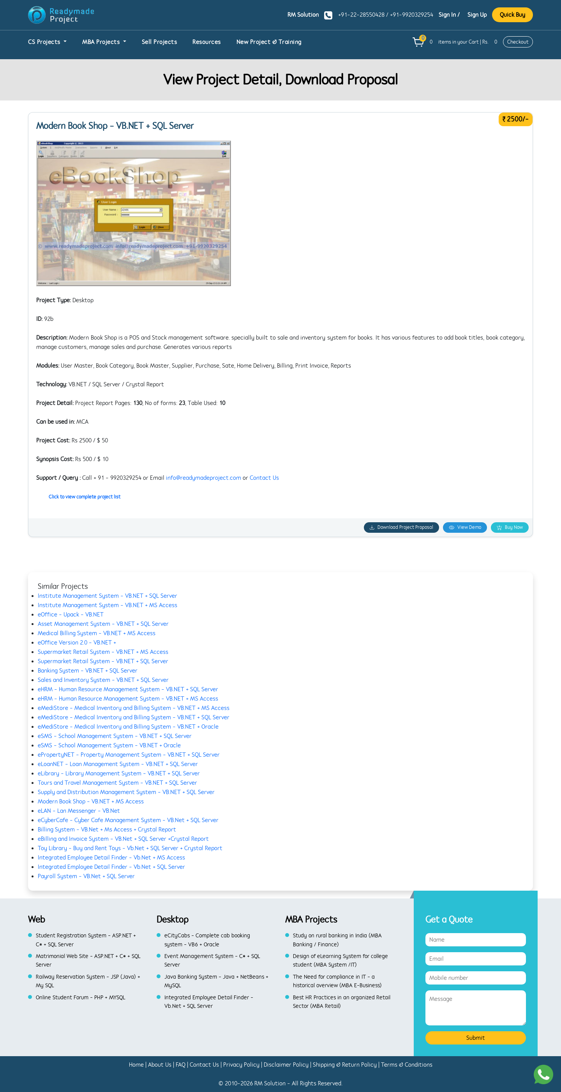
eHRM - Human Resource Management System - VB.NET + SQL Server (128, 689)
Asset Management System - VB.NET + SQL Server (103, 623)
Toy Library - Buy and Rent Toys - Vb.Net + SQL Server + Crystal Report (130, 848)
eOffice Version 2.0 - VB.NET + (77, 642)
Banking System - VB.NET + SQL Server (88, 670)
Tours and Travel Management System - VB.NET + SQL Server (117, 782)
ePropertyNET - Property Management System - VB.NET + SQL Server (129, 754)
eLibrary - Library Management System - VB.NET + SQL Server (119, 773)
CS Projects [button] (45, 42)
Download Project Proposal (401, 527)
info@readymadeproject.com (203, 477)
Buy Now (510, 527)
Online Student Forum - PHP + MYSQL (80, 997)
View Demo (465, 527)
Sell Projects (159, 42)
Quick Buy (512, 14)
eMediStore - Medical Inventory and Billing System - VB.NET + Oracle (128, 726)
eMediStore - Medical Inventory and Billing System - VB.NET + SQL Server (133, 717)
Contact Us (264, 477)
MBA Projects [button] (102, 42)
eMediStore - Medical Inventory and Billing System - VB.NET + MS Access (133, 708)
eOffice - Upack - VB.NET (71, 614)
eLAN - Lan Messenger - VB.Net (79, 810)
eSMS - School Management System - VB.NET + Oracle (109, 745)
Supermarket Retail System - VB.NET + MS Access (103, 651)
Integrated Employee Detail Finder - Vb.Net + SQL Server (111, 866)
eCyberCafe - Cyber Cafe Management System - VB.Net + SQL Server (128, 820)
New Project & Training (269, 42)
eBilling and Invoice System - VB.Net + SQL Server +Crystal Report (123, 838)
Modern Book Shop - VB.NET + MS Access (91, 801)
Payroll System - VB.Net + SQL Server (86, 876)
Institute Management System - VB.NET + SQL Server (107, 595)
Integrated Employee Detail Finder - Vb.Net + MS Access (111, 857)
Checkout (518, 42)
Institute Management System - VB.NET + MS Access (107, 605)
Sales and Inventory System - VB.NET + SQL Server (103, 679)
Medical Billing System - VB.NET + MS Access (96, 633)
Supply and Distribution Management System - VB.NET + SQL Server (126, 792)
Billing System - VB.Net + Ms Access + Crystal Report (107, 829)
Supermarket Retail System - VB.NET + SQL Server (103, 661)
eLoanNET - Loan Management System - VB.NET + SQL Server (118, 764)
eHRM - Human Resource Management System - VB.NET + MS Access (128, 698)
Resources (206, 42)
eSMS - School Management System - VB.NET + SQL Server (115, 736)
